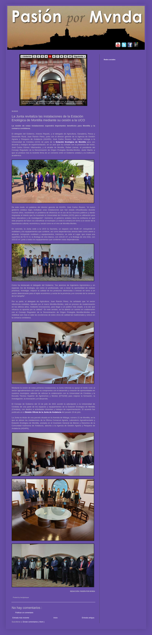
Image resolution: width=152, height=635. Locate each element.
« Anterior (26, 56)
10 (70, 56)
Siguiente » (79, 56)
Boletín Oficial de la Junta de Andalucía (43, 412)
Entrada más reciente (20, 618)
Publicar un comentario (24, 613)
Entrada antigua (88, 618)
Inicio (55, 618)
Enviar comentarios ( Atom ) (33, 622)
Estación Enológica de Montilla (71, 142)
